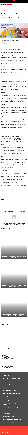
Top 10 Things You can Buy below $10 (10, 396)
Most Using (5, 12)
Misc (4, 10)
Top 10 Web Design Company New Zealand (11, 378)
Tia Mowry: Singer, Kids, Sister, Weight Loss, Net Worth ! (14, 407)
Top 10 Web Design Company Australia (10, 384)
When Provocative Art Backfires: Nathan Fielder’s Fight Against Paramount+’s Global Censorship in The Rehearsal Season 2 (10, 349)
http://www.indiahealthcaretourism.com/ (9, 190)
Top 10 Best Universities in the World (10, 390)
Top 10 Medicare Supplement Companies (11, 393)
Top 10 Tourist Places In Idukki (21, 211)
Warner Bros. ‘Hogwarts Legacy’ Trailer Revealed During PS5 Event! (14, 403)
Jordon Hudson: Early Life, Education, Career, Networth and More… (9, 340)
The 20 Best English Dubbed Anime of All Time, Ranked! (14, 410)
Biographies (13, 255)
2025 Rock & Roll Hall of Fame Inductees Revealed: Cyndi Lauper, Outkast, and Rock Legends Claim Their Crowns (10, 357)
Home (2, 10)
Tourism (11, 199)
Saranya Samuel (7, 17)
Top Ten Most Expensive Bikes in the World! (11, 419)
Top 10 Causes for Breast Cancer (7, 211)
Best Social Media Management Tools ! (10, 422)
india (5, 199)
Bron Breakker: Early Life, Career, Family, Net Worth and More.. (10, 367)
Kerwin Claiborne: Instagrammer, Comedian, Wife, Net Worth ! (14, 257)
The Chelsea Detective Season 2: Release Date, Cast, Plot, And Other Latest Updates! (14, 315)
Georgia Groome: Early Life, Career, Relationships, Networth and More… (14, 2)
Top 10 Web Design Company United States (11, 381)
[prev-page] (1, 319)
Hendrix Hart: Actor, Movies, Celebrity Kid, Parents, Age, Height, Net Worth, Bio (14, 286)
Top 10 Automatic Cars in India (8, 416)
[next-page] (3, 319)
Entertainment (14, 312)
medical (8, 199)
